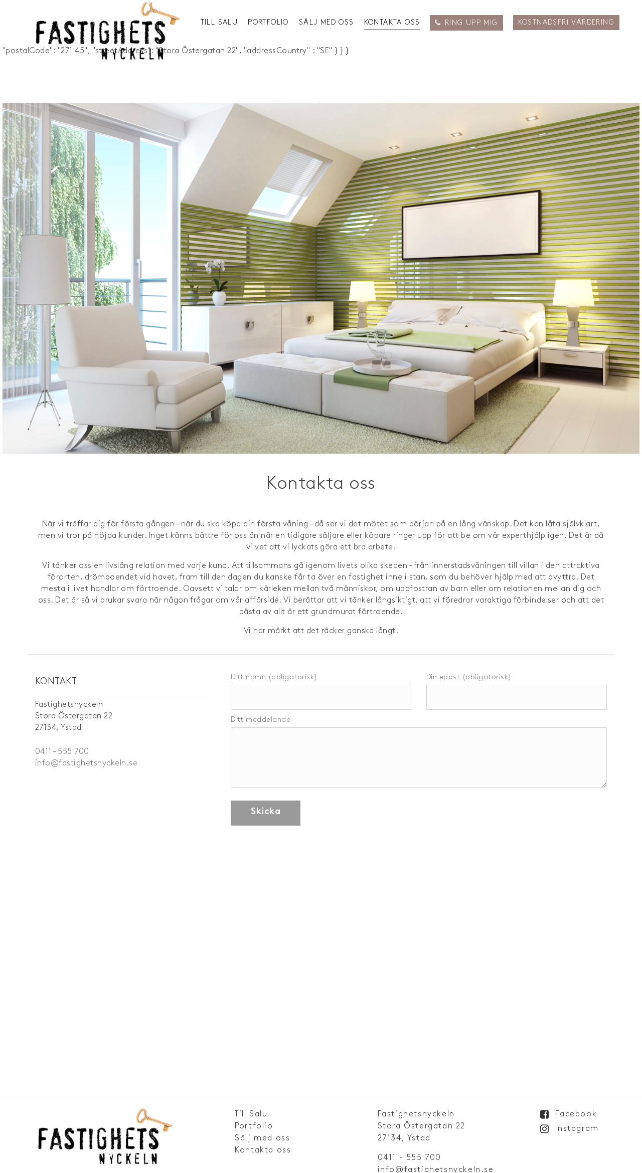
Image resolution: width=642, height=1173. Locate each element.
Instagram (576, 1128)
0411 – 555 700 (62, 751)
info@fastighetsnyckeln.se (86, 763)
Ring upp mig (471, 23)
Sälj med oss (326, 22)
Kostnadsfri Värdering (566, 22)
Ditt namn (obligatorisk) (321, 687)
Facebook (576, 1114)
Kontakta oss (392, 22)
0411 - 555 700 (409, 1157)
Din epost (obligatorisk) (516, 687)
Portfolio (268, 22)
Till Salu (219, 22)
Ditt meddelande (419, 752)
